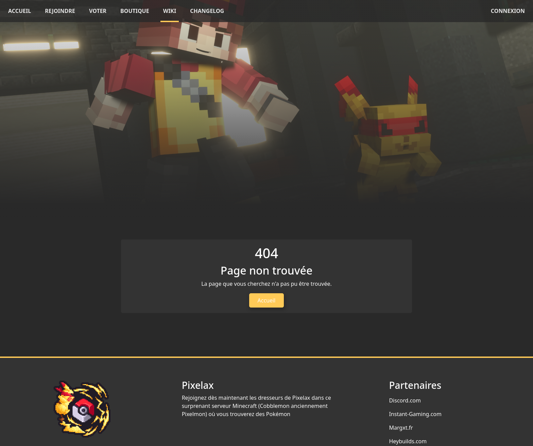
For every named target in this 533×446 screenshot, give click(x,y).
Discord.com (405, 400)
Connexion (508, 11)
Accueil (267, 300)
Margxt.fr (401, 427)
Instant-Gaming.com (415, 414)
